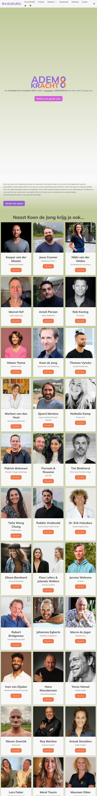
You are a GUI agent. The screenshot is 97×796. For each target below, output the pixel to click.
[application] (55, 2)
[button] (94, 4)
